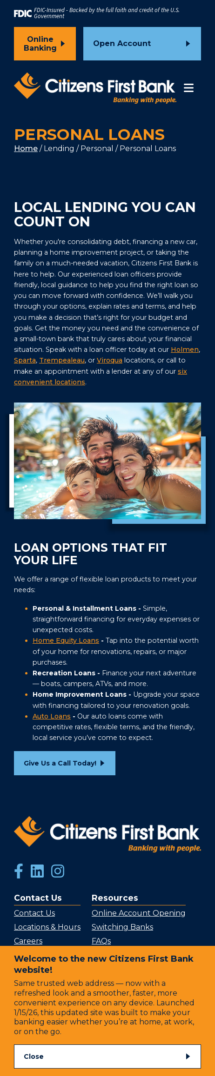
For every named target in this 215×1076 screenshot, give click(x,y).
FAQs (101, 941)
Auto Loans (52, 716)
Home (26, 148)
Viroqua (109, 360)
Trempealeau (62, 360)
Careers (28, 941)
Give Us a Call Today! (60, 763)
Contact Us (34, 913)
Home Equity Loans (66, 640)
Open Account (122, 43)
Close (34, 1056)
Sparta (25, 360)
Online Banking (40, 44)
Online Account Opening (139, 913)
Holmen (185, 349)
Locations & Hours (47, 927)
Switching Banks (122, 927)
